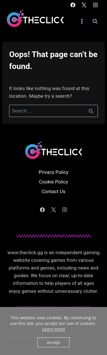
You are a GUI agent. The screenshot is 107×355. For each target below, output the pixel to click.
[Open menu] (81, 21)
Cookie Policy (53, 182)
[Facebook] (73, 5)
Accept (53, 342)
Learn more (53, 329)
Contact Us (53, 191)
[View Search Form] (95, 21)
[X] (84, 5)
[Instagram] (95, 5)
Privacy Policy (53, 172)
